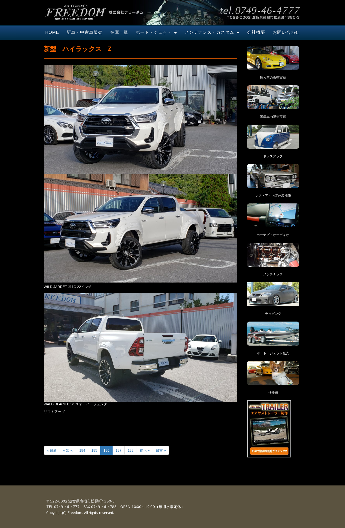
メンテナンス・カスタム (212, 32)
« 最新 (52, 450)
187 (118, 450)
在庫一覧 (119, 32)
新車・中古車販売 (85, 32)
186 (106, 450)
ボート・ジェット (156, 32)
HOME (52, 32)
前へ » (145, 450)
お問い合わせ (286, 32)
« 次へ (68, 450)
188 (130, 450)
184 (82, 450)
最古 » (161, 450)
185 (94, 450)
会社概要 (256, 32)
